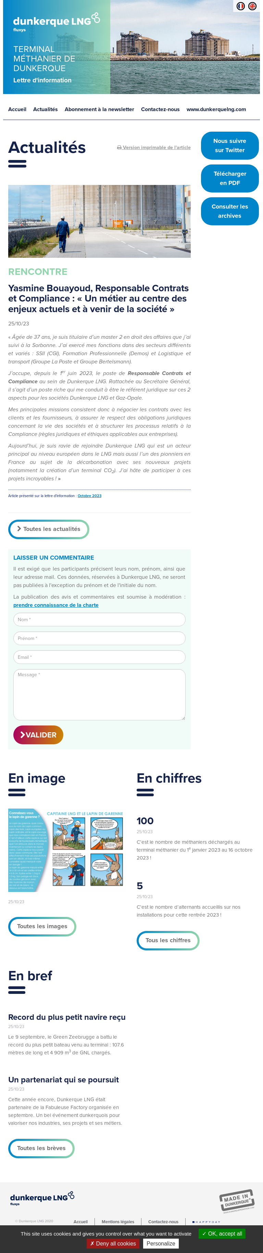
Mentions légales (118, 1222)
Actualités (45, 109)
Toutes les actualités (48, 529)
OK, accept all (222, 1234)
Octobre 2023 (89, 496)
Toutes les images (42, 926)
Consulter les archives (230, 211)
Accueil (17, 109)
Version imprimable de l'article (154, 147)
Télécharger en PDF (230, 178)
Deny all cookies (113, 1244)
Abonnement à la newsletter (99, 109)
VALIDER (38, 735)
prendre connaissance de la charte (56, 605)
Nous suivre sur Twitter (229, 145)
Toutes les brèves (41, 1148)
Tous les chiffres (168, 940)
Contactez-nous (160, 109)
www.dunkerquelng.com (216, 109)
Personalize (161, 1244)
